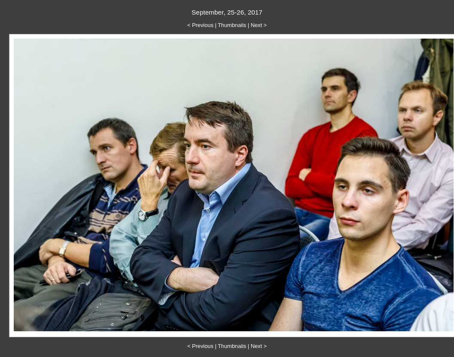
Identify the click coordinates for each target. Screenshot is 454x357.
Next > (259, 25)
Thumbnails (232, 25)
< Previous (200, 25)
